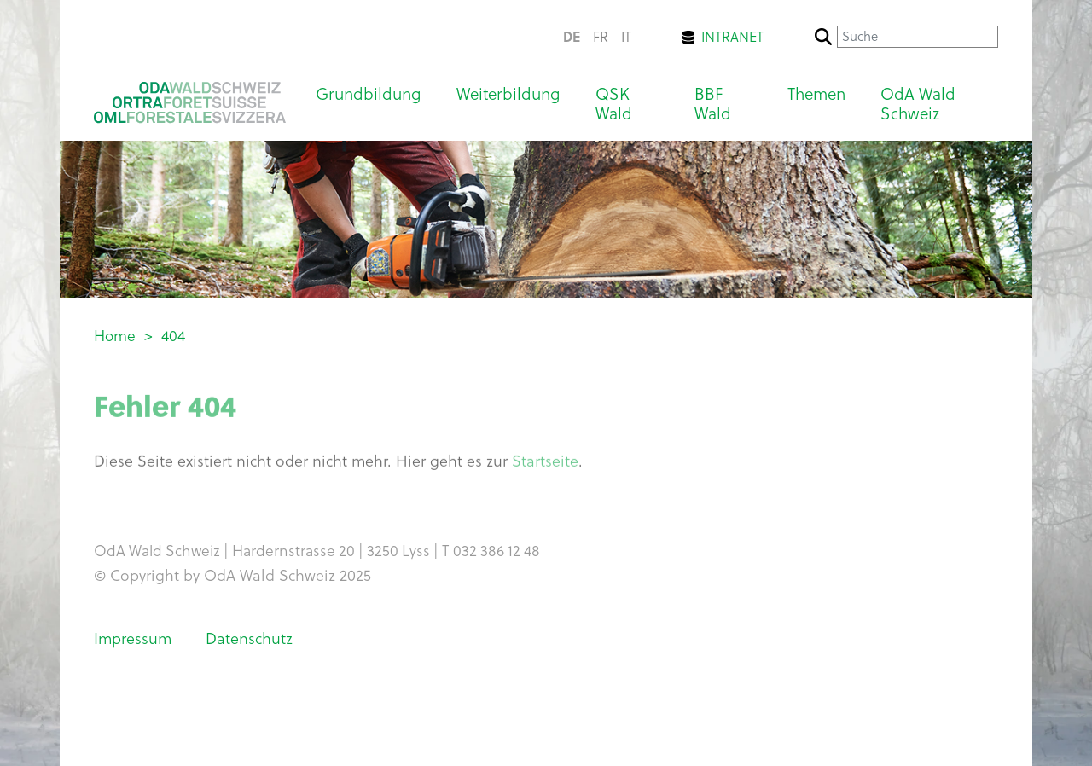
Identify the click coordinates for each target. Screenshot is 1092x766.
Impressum (132, 638)
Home (115, 336)
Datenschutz (249, 638)
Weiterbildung (508, 94)
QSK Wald (613, 104)
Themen (816, 94)
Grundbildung (368, 94)
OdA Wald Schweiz (918, 104)
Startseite (545, 464)
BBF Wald (712, 104)
